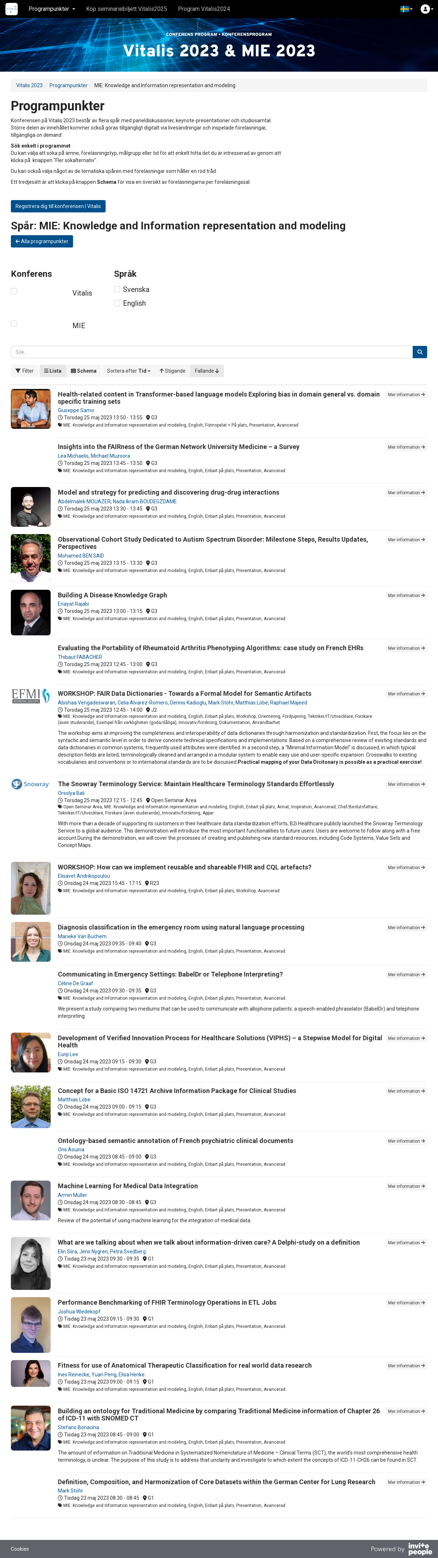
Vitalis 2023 (29, 85)
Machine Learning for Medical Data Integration (128, 1186)
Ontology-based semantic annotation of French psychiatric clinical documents (175, 1140)
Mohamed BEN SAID (81, 556)
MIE (78, 325)
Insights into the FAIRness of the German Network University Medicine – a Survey (178, 446)
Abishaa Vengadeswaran (86, 703)
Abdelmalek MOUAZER (84, 501)
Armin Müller (72, 1195)
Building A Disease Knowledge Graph (112, 595)
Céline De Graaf (75, 983)
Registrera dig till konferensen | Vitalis (58, 206)
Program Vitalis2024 (204, 8)
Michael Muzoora (110, 456)
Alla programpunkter (42, 241)
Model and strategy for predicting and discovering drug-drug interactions (168, 492)
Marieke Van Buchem (82, 936)
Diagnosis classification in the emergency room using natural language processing (181, 927)
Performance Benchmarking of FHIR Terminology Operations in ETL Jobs (167, 1302)
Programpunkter (69, 85)
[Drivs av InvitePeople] (401, 1550)
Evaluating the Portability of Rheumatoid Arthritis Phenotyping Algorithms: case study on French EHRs (210, 648)
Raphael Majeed (288, 703)
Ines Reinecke (73, 1374)
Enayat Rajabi (73, 604)
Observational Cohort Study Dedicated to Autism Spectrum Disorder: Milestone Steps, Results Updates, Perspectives (213, 542)
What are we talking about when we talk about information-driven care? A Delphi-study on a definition (209, 1242)
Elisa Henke (132, 1374)
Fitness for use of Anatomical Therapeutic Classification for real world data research (185, 1365)
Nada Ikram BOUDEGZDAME (145, 501)
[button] (406, 9)
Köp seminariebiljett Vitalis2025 (126, 8)
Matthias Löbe (251, 703)
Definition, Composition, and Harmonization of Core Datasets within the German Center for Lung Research (216, 1482)
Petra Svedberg (128, 1251)
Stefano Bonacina (78, 1427)
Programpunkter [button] (52, 8)
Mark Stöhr (220, 703)
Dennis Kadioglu (188, 703)
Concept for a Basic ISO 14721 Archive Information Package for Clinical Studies (177, 1091)
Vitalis (82, 293)
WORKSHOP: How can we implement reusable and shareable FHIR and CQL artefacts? (184, 867)
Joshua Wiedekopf (79, 1311)
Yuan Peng (104, 1374)
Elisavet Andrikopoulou (84, 876)
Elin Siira (67, 1251)
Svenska (136, 289)
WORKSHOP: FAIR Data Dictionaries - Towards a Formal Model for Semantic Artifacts (184, 693)
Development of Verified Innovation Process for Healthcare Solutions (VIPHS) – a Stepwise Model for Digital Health (220, 1041)
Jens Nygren (93, 1251)
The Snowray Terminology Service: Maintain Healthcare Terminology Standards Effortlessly (196, 784)
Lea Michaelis (73, 456)
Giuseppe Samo (76, 410)
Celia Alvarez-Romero (143, 703)
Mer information (406, 394)
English (134, 303)
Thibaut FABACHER (80, 657)
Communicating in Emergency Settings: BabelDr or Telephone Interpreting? (170, 974)
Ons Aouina (71, 1149)
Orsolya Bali (71, 793)
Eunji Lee (68, 1054)
